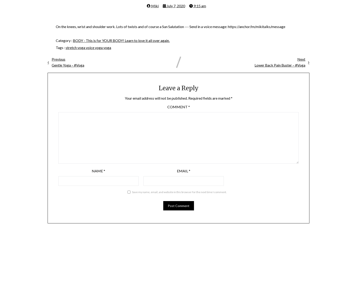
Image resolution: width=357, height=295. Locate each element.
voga (81, 47)
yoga (107, 47)
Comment (178, 107)
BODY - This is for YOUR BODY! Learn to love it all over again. (121, 40)
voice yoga (94, 47)
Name (98, 171)
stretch (71, 47)
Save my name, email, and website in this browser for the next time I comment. (179, 192)
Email (183, 171)
